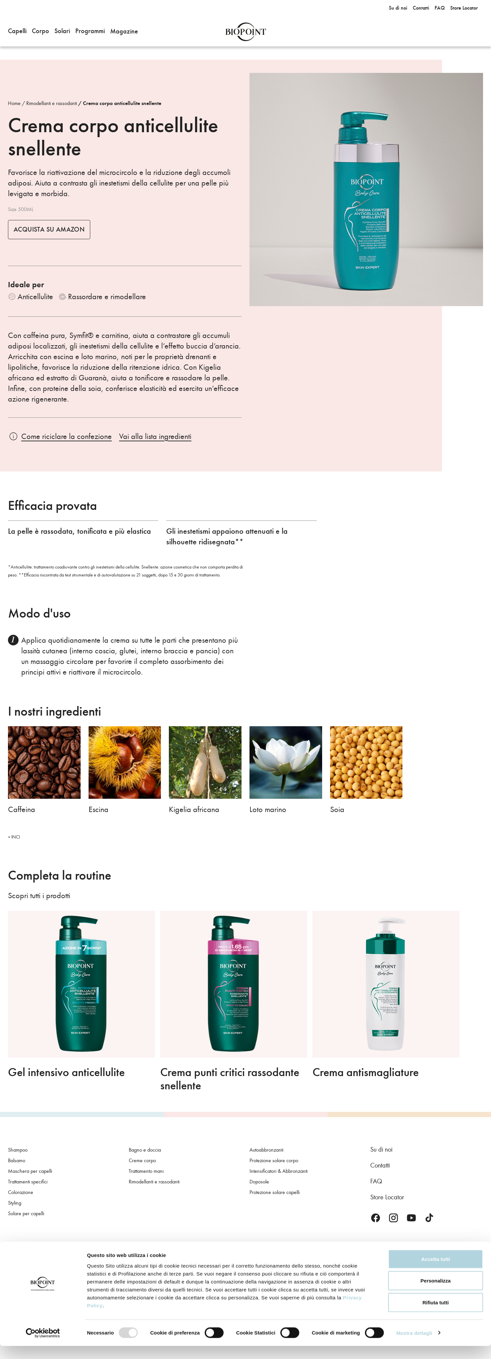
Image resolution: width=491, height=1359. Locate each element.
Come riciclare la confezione (66, 436)
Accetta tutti (435, 1272)
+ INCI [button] (14, 837)
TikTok (429, 1218)
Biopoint (245, 32)
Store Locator (387, 1197)
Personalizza (436, 1294)
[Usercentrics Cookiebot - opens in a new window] (43, 1346)
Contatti (380, 1165)
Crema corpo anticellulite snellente (122, 103)
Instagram (393, 1218)
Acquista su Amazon (49, 229)
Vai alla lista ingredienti (155, 436)
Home (14, 103)
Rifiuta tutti (435, 1315)
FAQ (376, 1181)
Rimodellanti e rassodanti (51, 103)
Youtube (411, 1218)
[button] (17, 31)
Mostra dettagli (414, 1346)
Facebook (375, 1218)
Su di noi (381, 1149)
